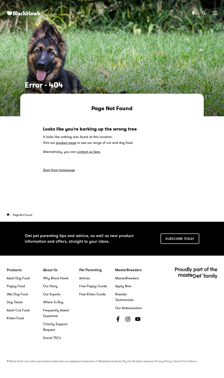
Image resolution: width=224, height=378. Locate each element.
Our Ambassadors (128, 308)
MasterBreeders (127, 278)
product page (66, 142)
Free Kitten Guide (92, 294)
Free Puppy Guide (93, 286)
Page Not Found (22, 215)
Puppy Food (16, 286)
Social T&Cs (52, 337)
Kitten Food (15, 318)
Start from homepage (59, 170)
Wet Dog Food (17, 294)
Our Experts (52, 294)
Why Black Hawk (55, 278)
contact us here (88, 151)
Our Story (50, 286)
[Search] (203, 13)
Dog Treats (15, 302)
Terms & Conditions (185, 361)
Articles (84, 278)
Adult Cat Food (18, 310)
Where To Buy (53, 302)
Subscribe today (179, 238)
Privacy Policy (163, 361)
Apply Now (123, 286)
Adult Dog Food (18, 278)
